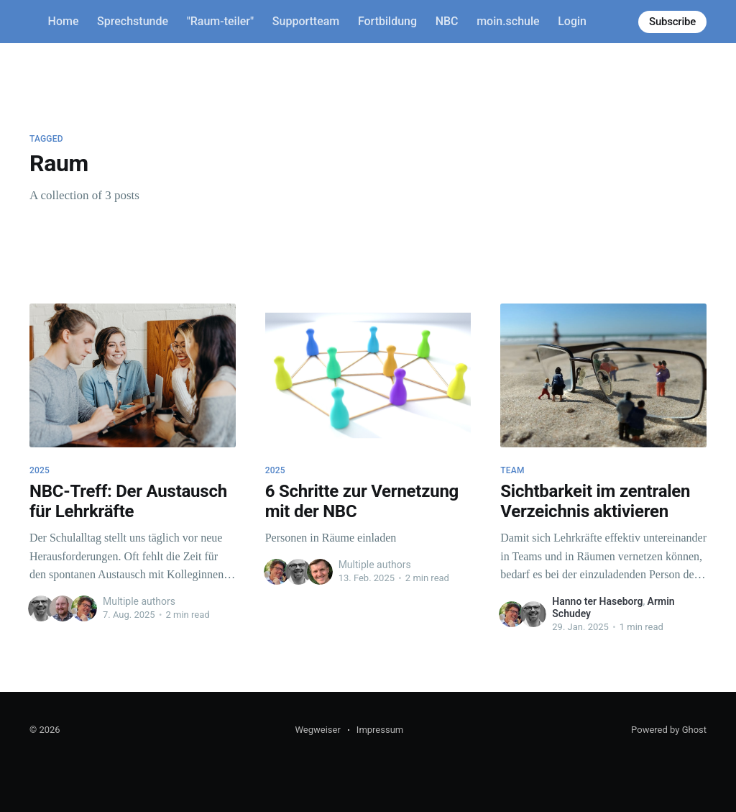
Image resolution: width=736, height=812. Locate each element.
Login (572, 21)
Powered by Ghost (669, 729)
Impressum (379, 729)
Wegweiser (317, 729)
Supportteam (305, 21)
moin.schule (508, 21)
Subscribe (672, 21)
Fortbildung (387, 21)
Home (63, 21)
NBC (447, 21)
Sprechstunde (132, 21)
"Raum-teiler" (220, 21)
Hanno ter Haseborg (597, 601)
